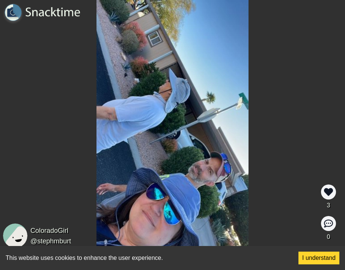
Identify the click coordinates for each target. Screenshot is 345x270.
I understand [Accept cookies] (319, 258)
